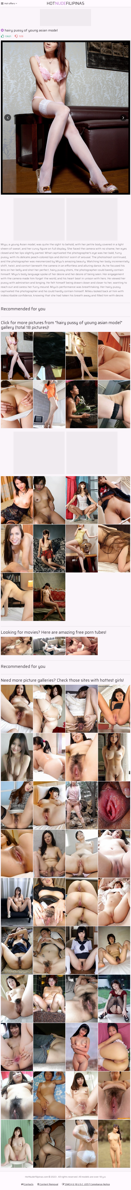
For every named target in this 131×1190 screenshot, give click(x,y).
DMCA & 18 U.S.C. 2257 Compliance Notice (86, 1184)
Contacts (27, 1184)
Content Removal (47, 1184)
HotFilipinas (65, 3)
